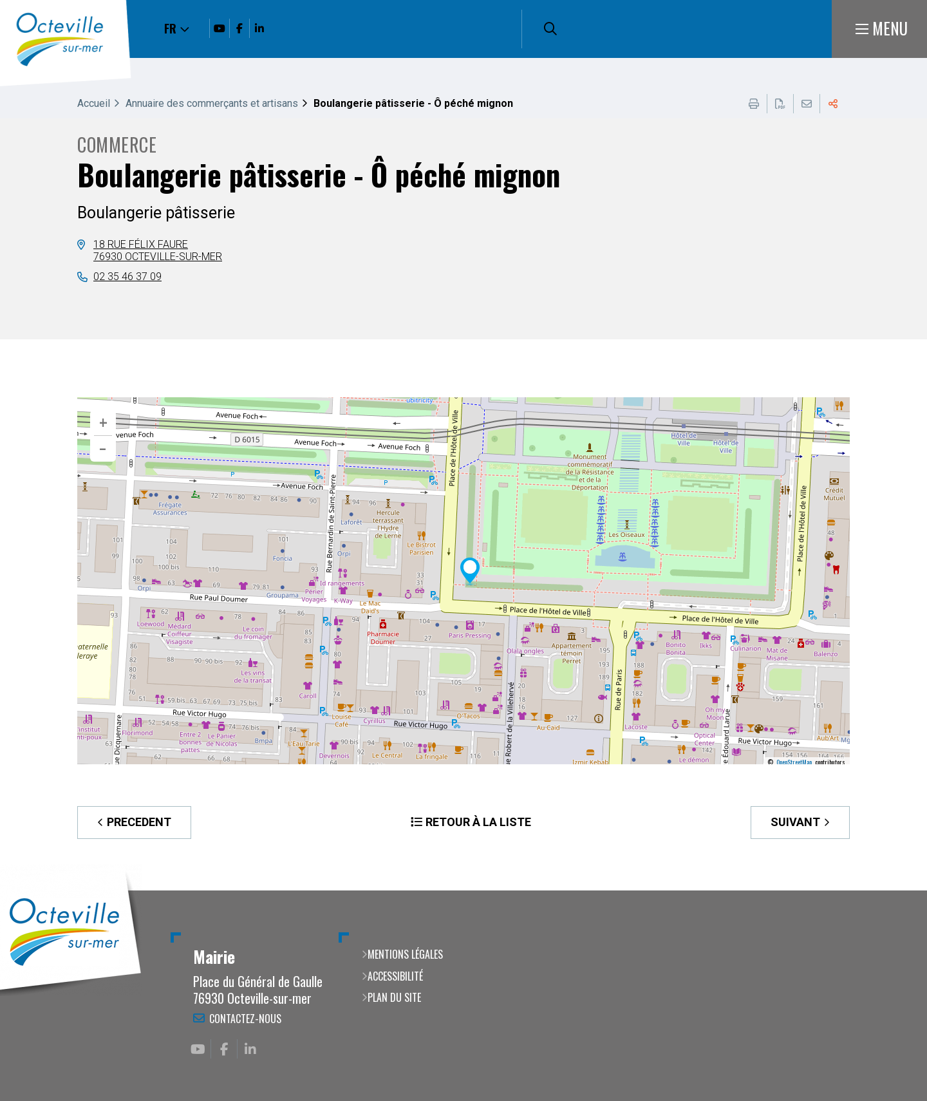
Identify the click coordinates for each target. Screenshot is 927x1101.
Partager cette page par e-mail (806, 103)
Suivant (795, 822)
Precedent (139, 822)
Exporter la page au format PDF (780, 103)
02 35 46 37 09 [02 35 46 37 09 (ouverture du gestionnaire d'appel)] (127, 276)
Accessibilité (395, 976)
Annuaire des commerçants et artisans (212, 103)
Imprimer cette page (754, 103)
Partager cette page (833, 103)
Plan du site (394, 997)
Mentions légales (405, 954)
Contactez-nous (245, 1018)
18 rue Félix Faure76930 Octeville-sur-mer (157, 250)
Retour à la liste (478, 822)
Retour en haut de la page (898, 890)
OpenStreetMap (794, 762)
